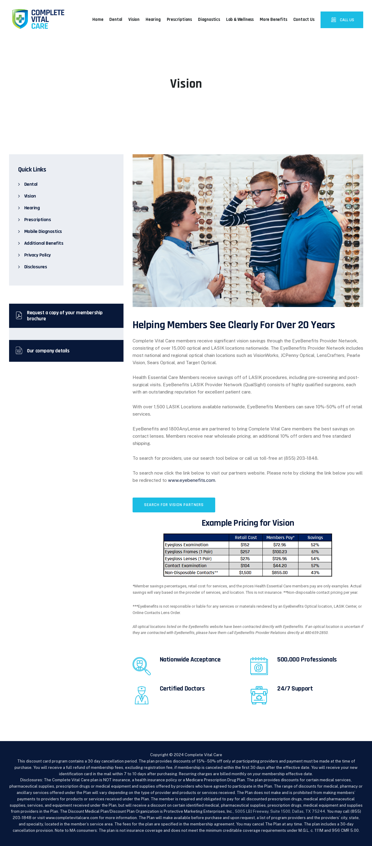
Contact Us (303, 19)
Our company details (42, 351)
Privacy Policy (37, 255)
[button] (174, 505)
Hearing (153, 19)
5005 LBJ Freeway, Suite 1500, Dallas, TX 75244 (280, 811)
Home (97, 19)
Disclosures (35, 267)
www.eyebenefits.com (191, 480)
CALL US (346, 20)
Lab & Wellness (240, 19)
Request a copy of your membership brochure (59, 315)
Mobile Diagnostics (43, 231)
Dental (115, 19)
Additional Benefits (44, 243)
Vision (134, 19)
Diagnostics (209, 19)
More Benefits (273, 19)
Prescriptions (179, 19)
